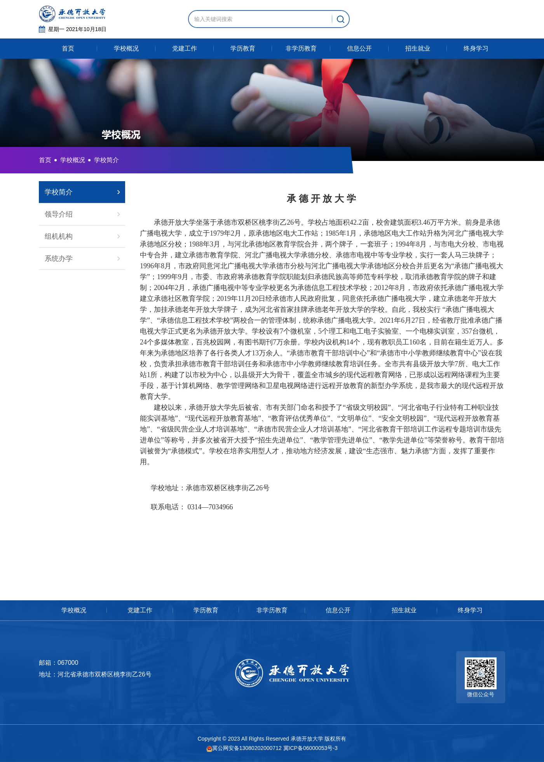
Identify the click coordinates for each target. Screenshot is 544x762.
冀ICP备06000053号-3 (310, 748)
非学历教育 (301, 48)
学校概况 (126, 48)
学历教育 (242, 48)
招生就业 (417, 48)
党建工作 (184, 48)
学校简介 (59, 192)
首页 (68, 48)
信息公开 (359, 48)
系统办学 (59, 258)
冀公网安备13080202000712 (243, 748)
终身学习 (476, 48)
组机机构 (59, 236)
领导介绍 (59, 214)
